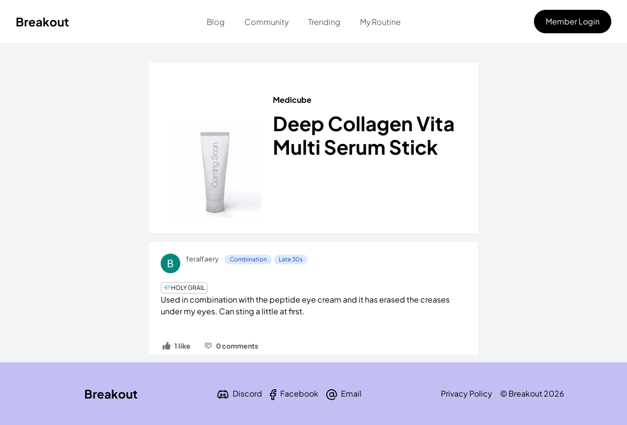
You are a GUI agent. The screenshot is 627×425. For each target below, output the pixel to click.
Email (351, 393)
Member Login (573, 21)
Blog (216, 22)
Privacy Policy (466, 393)
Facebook (299, 393)
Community (266, 22)
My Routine (380, 22)
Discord (247, 393)
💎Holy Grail (184, 287)
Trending (324, 22)
